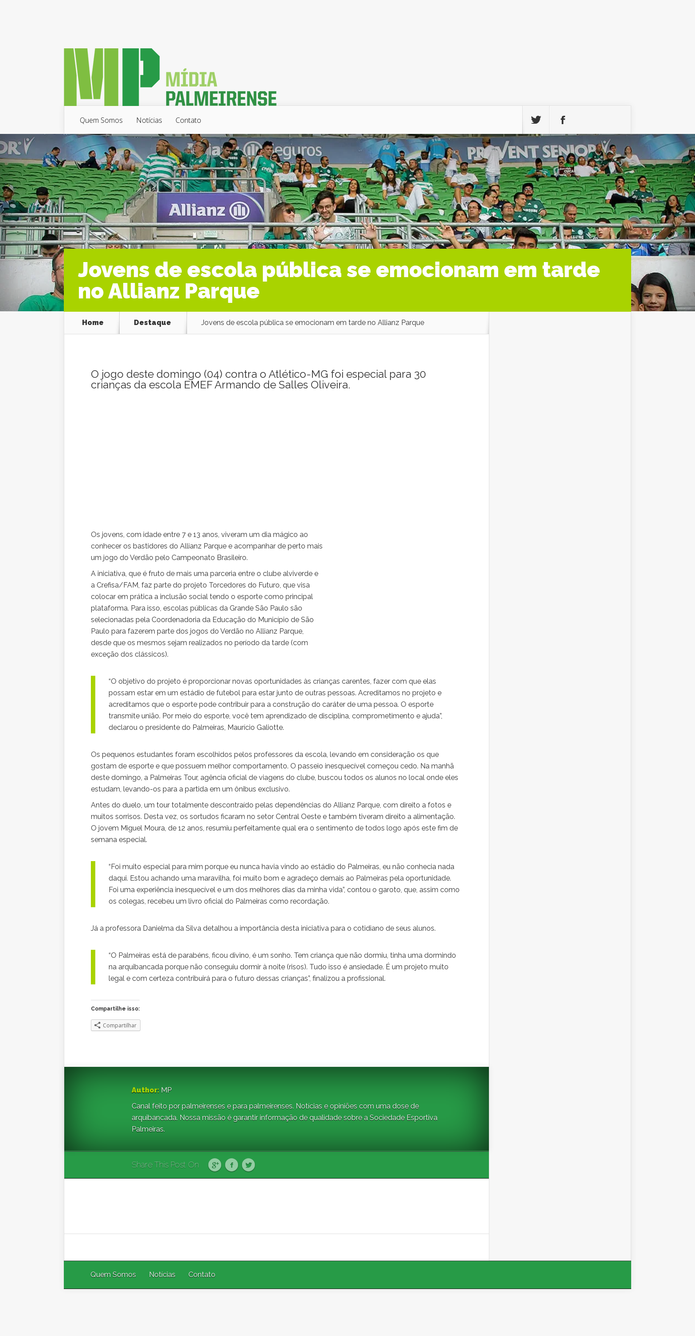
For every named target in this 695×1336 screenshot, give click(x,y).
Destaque (152, 322)
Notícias (149, 120)
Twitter (248, 1165)
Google (215, 1165)
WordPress (610, 1312)
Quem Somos (101, 120)
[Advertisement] (276, 462)
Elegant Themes (512, 1312)
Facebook (231, 1165)
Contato (188, 120)
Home (93, 322)
